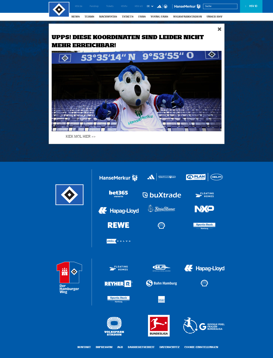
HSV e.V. (139, 6)
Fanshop (94, 6)
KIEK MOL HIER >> (81, 136)
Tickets (109, 6)
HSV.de (78, 6)
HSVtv (124, 6)
